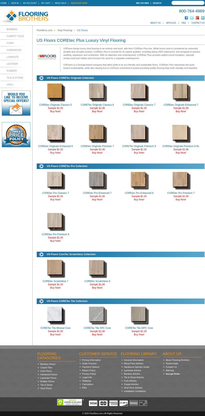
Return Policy (88, 370)
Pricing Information (91, 360)
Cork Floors (46, 371)
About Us (155, 23)
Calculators (87, 384)
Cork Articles (130, 381)
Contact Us (197, 23)
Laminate (13, 57)
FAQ (184, 23)
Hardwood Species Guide (137, 367)
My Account (30, 3)
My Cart (45, 3)
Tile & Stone (15, 77)
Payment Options (90, 367)
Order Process (89, 363)
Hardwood (14, 50)
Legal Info (87, 377)
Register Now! (79, 3)
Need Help (60, 3)
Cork (10, 43)
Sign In (15, 3)
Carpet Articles (131, 384)
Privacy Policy (89, 374)
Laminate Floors (48, 378)
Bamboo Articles (132, 374)
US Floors (82, 30)
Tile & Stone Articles (134, 377)
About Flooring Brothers (177, 360)
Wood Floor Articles (133, 363)
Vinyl (10, 84)
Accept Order (173, 374)
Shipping (86, 381)
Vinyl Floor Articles (133, 387)
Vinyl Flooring (64, 30)
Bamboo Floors (48, 364)
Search (157, 3)
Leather (12, 64)
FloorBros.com (45, 30)
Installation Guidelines (135, 391)
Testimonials (172, 363)
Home (4, 3)
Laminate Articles (132, 370)
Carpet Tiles (15, 36)
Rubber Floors (47, 381)
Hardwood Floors (49, 374)
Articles (171, 23)
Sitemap (170, 370)
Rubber (12, 70)
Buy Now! (55, 111)
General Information (134, 360)
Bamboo (12, 29)
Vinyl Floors (46, 388)
